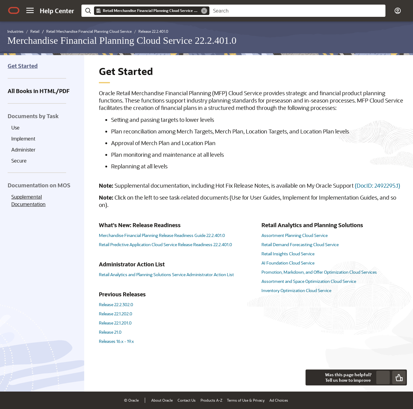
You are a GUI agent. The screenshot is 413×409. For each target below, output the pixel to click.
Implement (23, 138)
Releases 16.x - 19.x (116, 341)
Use (15, 127)
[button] (30, 10)
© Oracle (131, 400)
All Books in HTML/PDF (38, 91)
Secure (19, 160)
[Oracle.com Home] (13, 10)
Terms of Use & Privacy (246, 400)
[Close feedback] (313, 377)
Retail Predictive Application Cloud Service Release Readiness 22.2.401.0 (165, 244)
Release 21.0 (110, 332)
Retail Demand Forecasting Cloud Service (300, 244)
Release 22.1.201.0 (115, 323)
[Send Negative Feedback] (383, 377)
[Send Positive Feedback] (399, 377)
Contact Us (187, 400)
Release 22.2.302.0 (116, 304)
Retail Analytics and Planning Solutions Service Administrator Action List (166, 274)
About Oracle (162, 400)
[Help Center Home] (57, 10)
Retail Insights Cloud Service (287, 254)
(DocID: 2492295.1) (377, 185)
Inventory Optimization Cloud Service (296, 290)
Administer (23, 149)
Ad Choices (278, 400)
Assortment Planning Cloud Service (294, 235)
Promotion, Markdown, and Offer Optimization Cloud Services (319, 272)
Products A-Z (211, 400)
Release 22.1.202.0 (115, 314)
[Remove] (204, 10)
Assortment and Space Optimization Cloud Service (308, 281)
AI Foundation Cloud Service (287, 263)
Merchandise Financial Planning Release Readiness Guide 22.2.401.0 (162, 235)
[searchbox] (297, 11)
